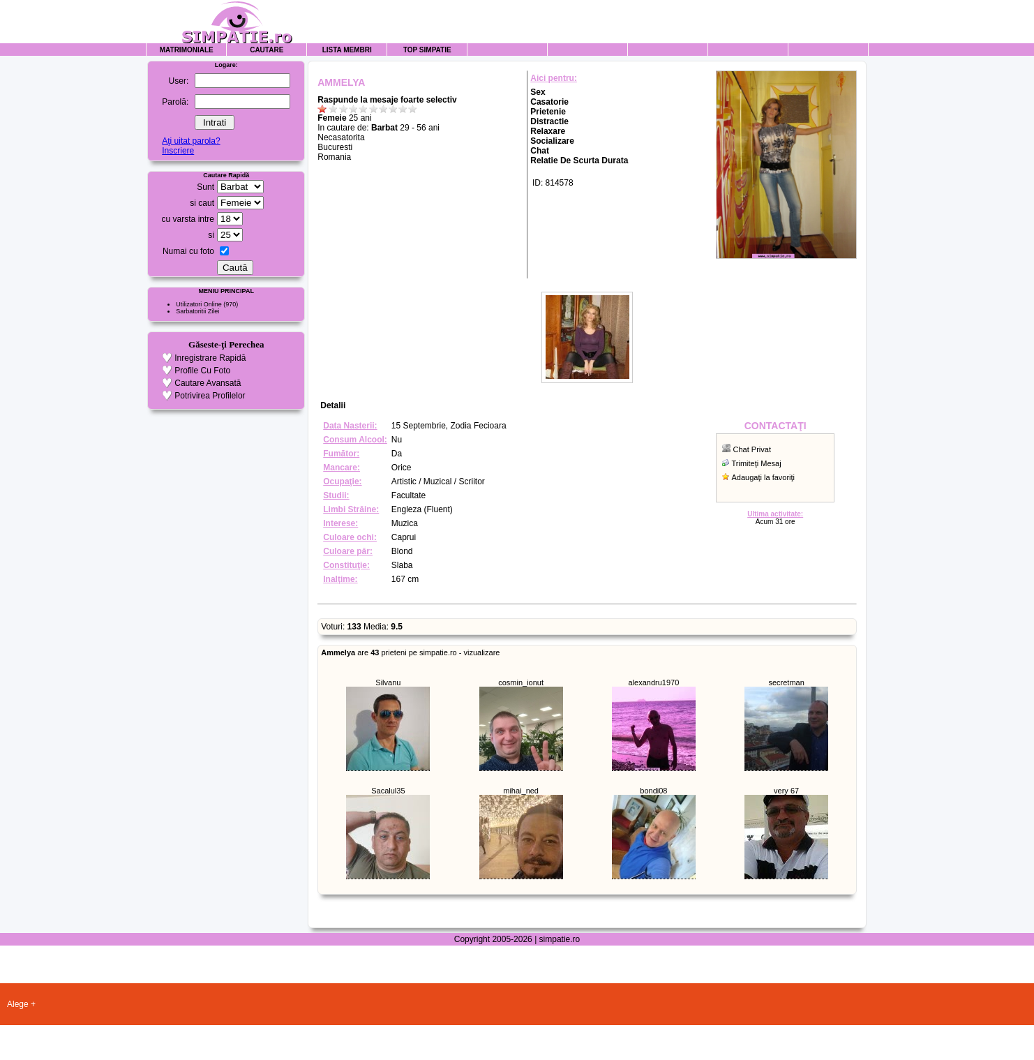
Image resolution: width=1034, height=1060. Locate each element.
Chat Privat (752, 449)
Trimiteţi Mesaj (756, 463)
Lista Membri (347, 50)
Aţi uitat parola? (191, 141)
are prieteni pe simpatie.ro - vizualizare (410, 652)
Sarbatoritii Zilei (197, 311)
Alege (18, 1004)
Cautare (266, 50)
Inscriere (178, 151)
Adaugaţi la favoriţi (763, 477)
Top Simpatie (427, 50)
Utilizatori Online (199, 304)
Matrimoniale (186, 50)
